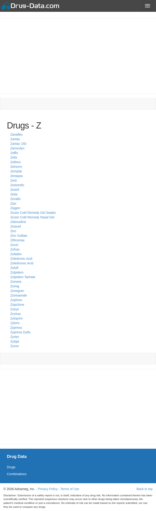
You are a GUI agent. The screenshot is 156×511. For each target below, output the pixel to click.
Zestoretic (17, 185)
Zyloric (15, 323)
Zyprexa (16, 327)
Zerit (13, 180)
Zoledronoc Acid (21, 263)
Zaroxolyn (17, 148)
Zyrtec (14, 337)
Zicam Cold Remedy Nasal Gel (32, 217)
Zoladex (16, 254)
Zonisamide (18, 295)
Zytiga (14, 341)
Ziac (13, 203)
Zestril (14, 189)
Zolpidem (17, 272)
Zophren (16, 300)
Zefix (13, 157)
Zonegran (17, 291)
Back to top (145, 489)
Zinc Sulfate (18, 235)
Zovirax (15, 314)
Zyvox (14, 346)
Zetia (13, 194)
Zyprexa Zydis (20, 332)
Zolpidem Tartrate (22, 277)
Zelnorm (16, 166)
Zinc (13, 231)
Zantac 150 (18, 144)
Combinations (17, 474)
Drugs (11, 467)
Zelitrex (15, 162)
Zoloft (14, 268)
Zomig (14, 286)
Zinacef (15, 226)
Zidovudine (18, 222)
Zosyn (14, 309)
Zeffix (14, 153)
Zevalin (15, 199)
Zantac (15, 139)
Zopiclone (17, 304)
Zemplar (16, 171)
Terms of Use (69, 489)
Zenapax (16, 176)
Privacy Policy (48, 489)
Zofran (14, 249)
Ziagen (15, 208)
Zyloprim (16, 318)
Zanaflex (16, 134)
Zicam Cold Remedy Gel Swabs (33, 212)
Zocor (14, 245)
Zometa (15, 281)
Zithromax (17, 240)
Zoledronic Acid (21, 258)
